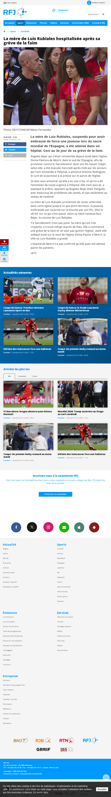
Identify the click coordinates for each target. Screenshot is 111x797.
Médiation (7, 709)
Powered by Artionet (11, 774)
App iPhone (79, 527)
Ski (58, 572)
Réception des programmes (14, 685)
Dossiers (6, 577)
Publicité (6, 694)
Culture (6, 568)
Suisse (5, 553)
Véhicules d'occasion (65, 617)
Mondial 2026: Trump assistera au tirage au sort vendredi (80, 413)
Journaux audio (9, 572)
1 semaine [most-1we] (22, 376)
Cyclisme (60, 568)
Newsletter (7, 723)
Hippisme (61, 577)
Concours (6, 664)
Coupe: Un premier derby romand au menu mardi (82, 350)
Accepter (102, 789)
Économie (7, 563)
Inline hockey (62, 591)
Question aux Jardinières (12, 645)
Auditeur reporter (10, 582)
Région (5, 549)
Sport (20, 22)
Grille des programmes (12, 631)
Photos (43, 22)
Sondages (6, 660)
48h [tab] (9, 376)
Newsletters (64, 527)
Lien (8, 155)
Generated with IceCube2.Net (31, 774)
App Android (94, 527)
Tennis (59, 582)
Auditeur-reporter (96, 3)
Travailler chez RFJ (10, 699)
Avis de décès (62, 650)
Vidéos (53, 22)
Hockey (60, 553)
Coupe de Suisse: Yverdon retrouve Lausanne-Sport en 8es (23, 309)
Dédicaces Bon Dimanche (13, 636)
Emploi (60, 645)
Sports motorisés (63, 587)
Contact (6, 718)
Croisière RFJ (98, 22)
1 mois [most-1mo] (34, 376)
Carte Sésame (8, 690)
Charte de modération (11, 714)
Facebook (16, 527)
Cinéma (60, 622)
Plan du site (54, 767)
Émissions (31, 22)
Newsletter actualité (10, 587)
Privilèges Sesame (64, 626)
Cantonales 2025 (80, 22)
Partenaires (7, 704)
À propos (6, 680)
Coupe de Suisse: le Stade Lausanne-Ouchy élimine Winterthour (78, 309)
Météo (59, 631)
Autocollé (6, 655)
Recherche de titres (10, 626)
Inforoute (61, 641)
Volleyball (60, 563)
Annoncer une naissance (12, 641)
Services (64, 22)
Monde (6, 558)
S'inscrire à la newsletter (55, 494)
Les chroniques (9, 622)
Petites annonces (64, 636)
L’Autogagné (7, 650)
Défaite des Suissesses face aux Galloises (27, 349)
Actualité (10, 22)
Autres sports (62, 596)
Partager (10, 144)
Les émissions (8, 617)
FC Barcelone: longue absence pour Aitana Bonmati (27, 413)
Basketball (61, 558)
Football (25, 31)
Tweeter (10, 150)
